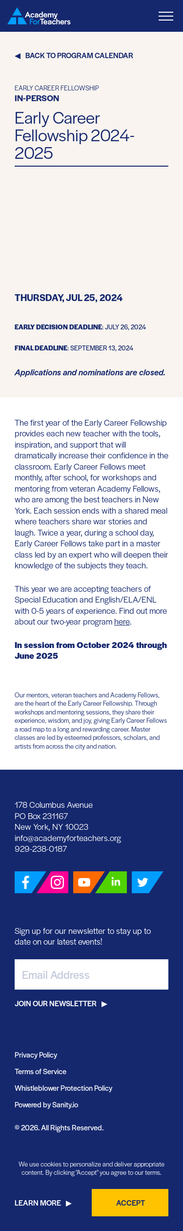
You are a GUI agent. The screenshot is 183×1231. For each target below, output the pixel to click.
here (122, 621)
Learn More (38, 1202)
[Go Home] (39, 15)
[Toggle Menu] (166, 16)
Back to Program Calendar (79, 55)
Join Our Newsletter (56, 1003)
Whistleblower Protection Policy (63, 1087)
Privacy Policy (36, 1054)
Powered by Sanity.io (46, 1104)
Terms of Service (40, 1071)
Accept (130, 1202)
